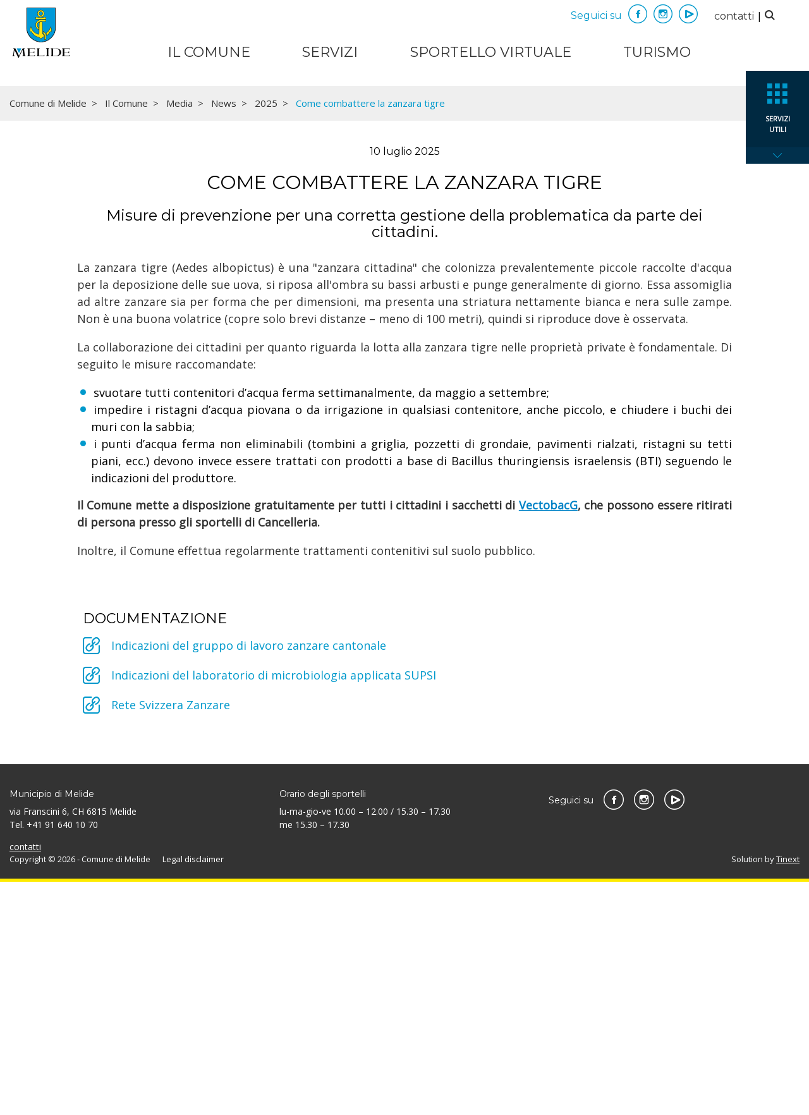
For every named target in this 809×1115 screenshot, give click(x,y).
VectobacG (548, 738)
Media (179, 336)
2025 (266, 336)
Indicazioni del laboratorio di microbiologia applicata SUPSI (273, 908)
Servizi (330, 52)
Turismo (657, 52)
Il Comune (208, 52)
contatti (734, 16)
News (223, 336)
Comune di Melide (48, 336)
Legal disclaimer (193, 1092)
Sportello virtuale (490, 52)
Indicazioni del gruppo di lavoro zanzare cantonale (248, 878)
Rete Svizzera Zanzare (170, 938)
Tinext (788, 1092)
